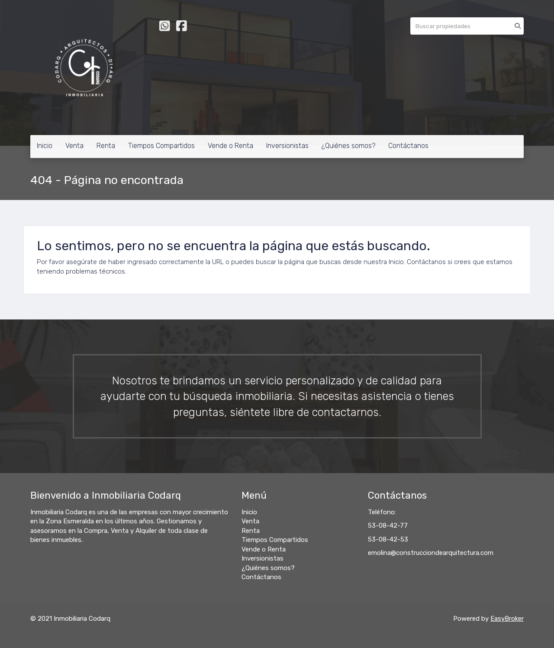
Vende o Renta (230, 146)
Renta (106, 146)
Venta (74, 146)
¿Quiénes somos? (348, 146)
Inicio (44, 146)
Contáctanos (408, 146)
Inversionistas (287, 146)
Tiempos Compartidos (161, 146)
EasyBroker (507, 618)
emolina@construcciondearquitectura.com (430, 553)
